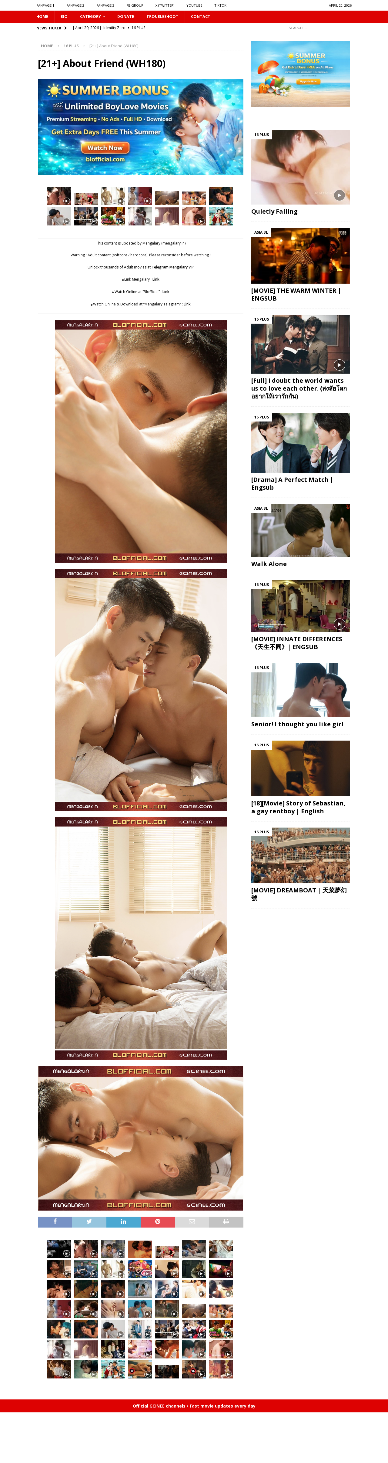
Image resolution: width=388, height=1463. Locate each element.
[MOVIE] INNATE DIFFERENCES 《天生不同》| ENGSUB (296, 644)
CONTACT (209, 17)
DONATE (130, 17)
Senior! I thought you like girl (297, 725)
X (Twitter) (165, 5)
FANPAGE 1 (45, 5)
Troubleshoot (168, 17)
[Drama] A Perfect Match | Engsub (292, 484)
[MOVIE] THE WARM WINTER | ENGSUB (296, 295)
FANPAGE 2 (75, 5)
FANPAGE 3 (105, 5)
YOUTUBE (194, 5)
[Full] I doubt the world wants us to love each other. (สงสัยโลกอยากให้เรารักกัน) (299, 389)
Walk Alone (269, 564)
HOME (42, 17)
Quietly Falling (274, 212)
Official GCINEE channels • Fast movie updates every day (194, 1406)
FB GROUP (134, 5)
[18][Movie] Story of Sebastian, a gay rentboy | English (298, 808)
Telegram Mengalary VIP (173, 267)
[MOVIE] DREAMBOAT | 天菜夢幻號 (299, 895)
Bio (65, 17)
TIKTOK (220, 5)
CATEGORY (92, 17)
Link (155, 279)
